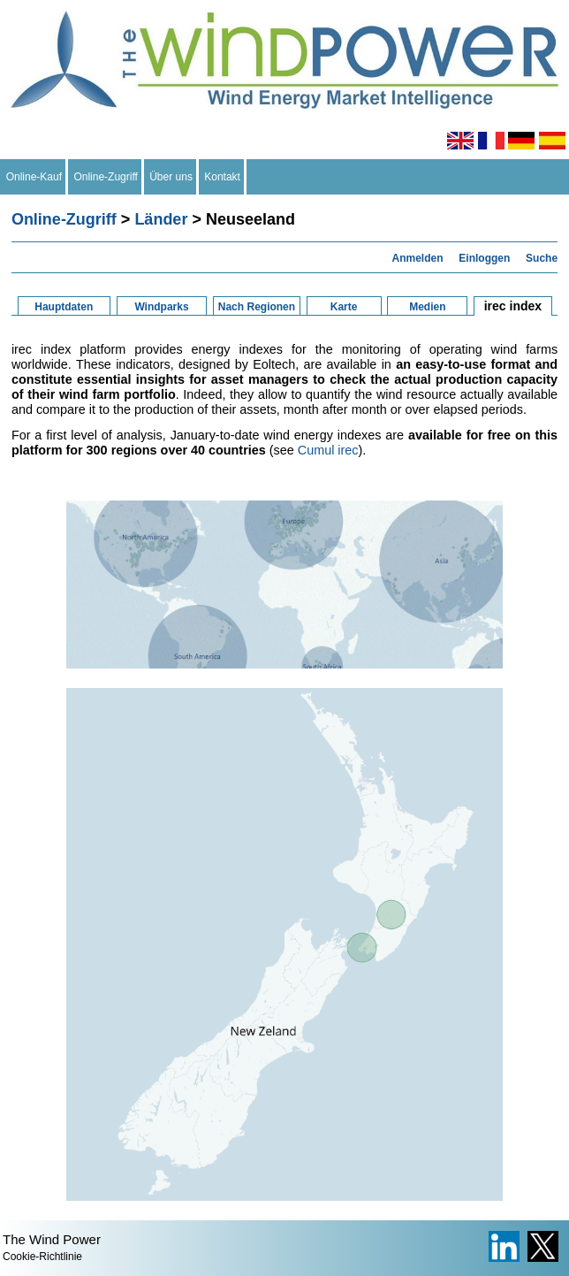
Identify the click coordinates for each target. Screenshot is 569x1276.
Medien (427, 307)
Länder (160, 219)
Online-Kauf (34, 177)
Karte (344, 307)
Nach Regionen (256, 307)
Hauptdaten (63, 307)
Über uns (171, 177)
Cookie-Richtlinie (42, 1256)
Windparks (161, 307)
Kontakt (223, 177)
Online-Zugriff (106, 177)
